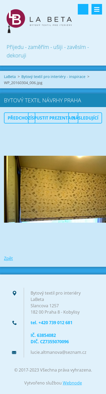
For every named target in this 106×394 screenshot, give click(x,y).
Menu (96, 9)
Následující (85, 118)
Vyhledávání (83, 9)
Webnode (72, 383)
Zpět (8, 258)
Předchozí (20, 118)
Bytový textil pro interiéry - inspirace (53, 76)
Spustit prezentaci (53, 118)
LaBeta (10, 76)
